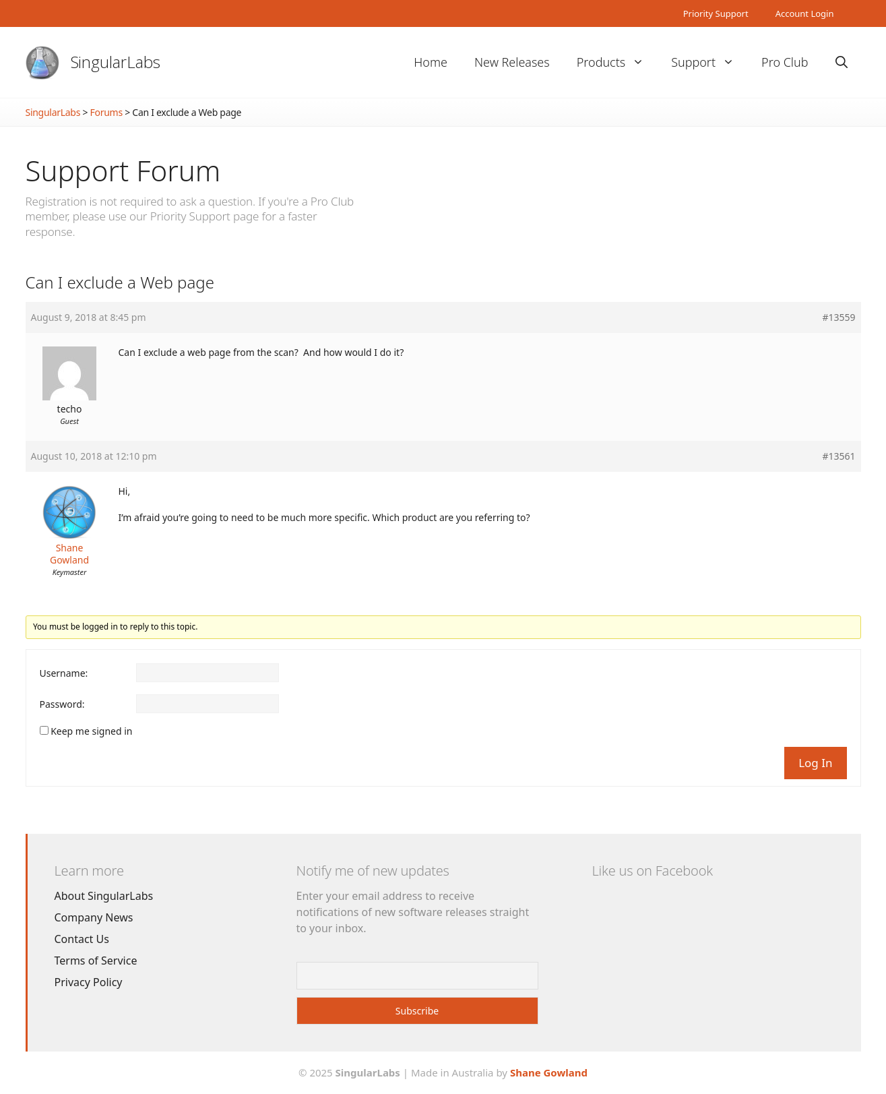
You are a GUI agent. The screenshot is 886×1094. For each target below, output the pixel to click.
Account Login (805, 13)
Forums (106, 112)
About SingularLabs (104, 895)
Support (709, 62)
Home (430, 62)
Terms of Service (96, 960)
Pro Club (784, 62)
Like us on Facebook (652, 870)
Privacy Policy (89, 982)
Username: (64, 673)
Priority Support (716, 13)
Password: (62, 704)
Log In (815, 762)
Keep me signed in (91, 731)
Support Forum (123, 170)
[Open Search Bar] (841, 62)
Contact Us (82, 939)
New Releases (512, 62)
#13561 (838, 456)
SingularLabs (116, 62)
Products (617, 62)
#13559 (838, 317)
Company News (94, 917)
